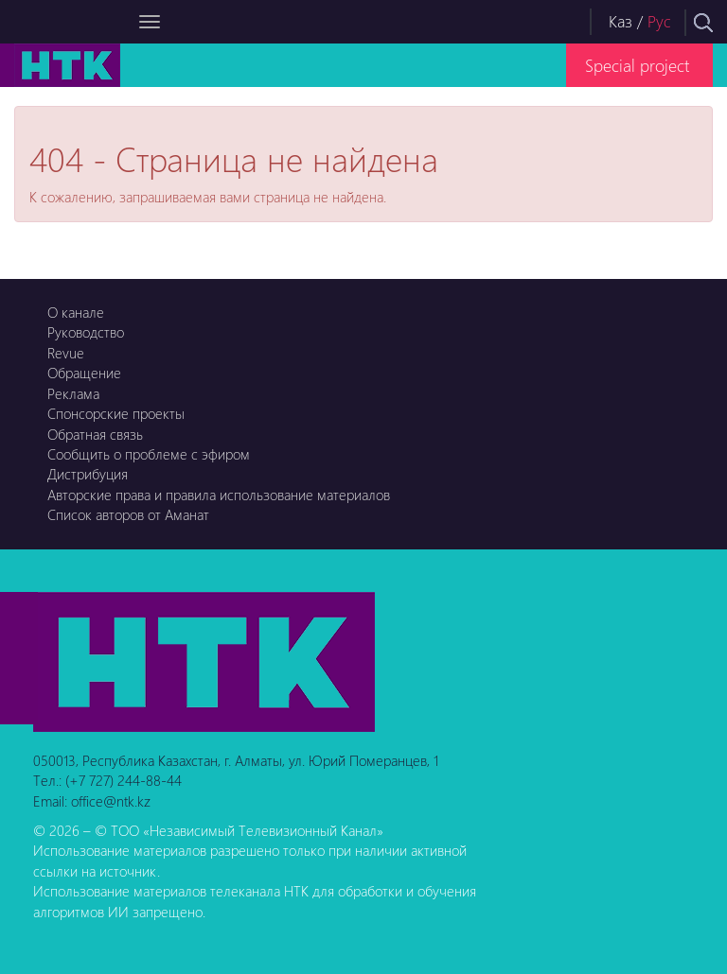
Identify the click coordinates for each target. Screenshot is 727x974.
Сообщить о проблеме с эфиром (148, 453)
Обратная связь (95, 434)
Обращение (84, 372)
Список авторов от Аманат (128, 514)
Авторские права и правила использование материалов (218, 494)
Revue (65, 352)
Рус (659, 21)
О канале (75, 312)
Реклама (73, 393)
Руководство (85, 331)
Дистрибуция (87, 473)
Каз (620, 21)
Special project (637, 65)
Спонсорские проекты (116, 413)
